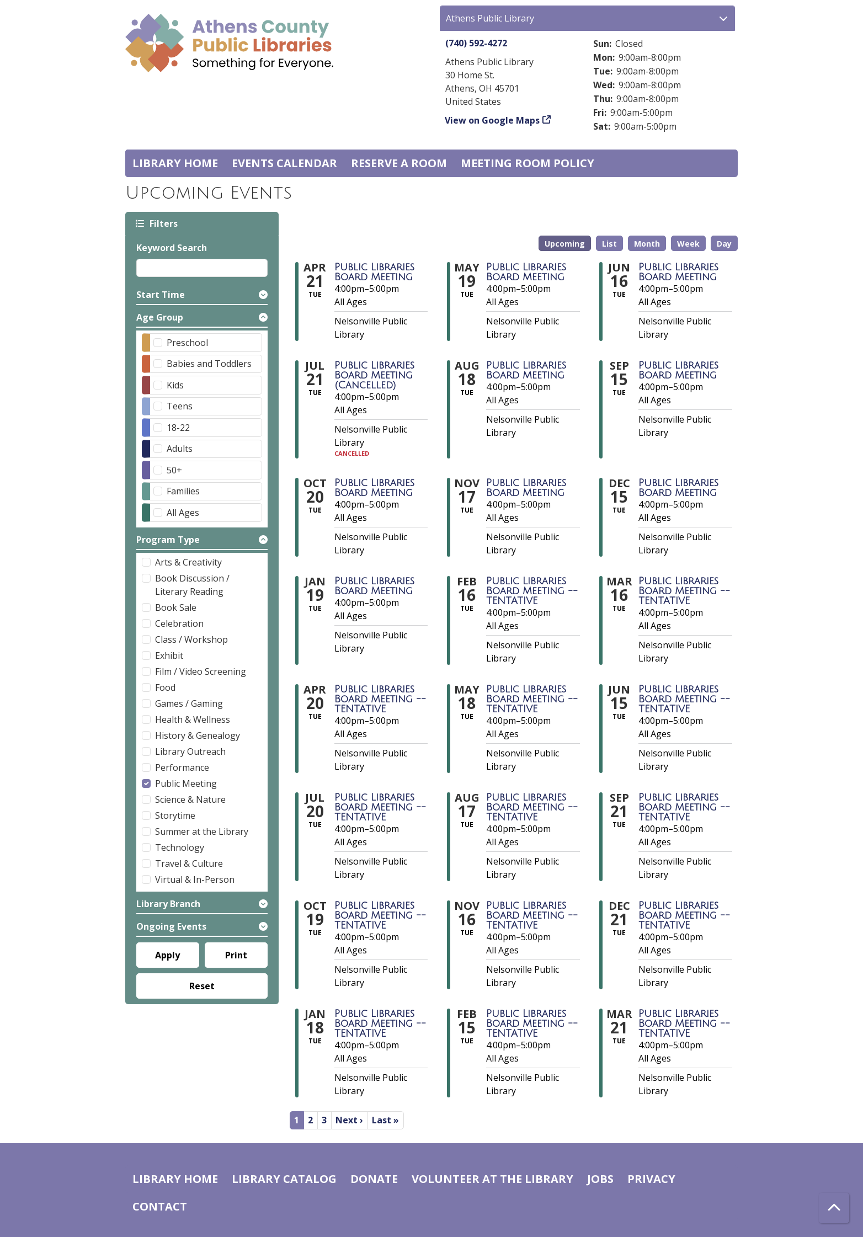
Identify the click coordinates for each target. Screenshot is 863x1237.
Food (165, 687)
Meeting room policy (527, 163)
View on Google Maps (492, 120)
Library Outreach (190, 751)
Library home (175, 163)
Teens (180, 406)
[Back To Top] (834, 1208)
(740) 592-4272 (476, 43)
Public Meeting (186, 783)
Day (724, 243)
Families (183, 491)
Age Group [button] (159, 317)
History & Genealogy (197, 735)
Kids (175, 385)
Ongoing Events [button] (171, 926)
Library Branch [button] (168, 904)
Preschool (187, 343)
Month (647, 243)
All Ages (183, 512)
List (609, 243)
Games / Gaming (189, 703)
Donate (374, 1178)
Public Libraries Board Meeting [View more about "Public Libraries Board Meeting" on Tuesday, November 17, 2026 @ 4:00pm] (526, 488)
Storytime (175, 815)
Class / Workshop (191, 639)
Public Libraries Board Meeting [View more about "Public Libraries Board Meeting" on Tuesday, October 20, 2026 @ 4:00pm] (374, 488)
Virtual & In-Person (195, 879)
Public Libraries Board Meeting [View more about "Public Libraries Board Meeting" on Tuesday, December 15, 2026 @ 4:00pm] (678, 488)
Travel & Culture (189, 863)
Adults (180, 448)
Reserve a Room (399, 163)
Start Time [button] (160, 295)
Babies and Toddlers (209, 364)
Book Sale (175, 607)
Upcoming (565, 243)
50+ (174, 470)
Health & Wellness (192, 719)
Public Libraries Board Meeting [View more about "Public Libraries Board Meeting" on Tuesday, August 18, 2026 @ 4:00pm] (526, 370)
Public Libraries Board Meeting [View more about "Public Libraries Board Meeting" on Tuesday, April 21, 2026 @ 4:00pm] (374, 272)
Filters (163, 223)
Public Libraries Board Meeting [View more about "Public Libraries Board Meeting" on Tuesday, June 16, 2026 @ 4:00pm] (678, 272)
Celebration (179, 623)
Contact (159, 1206)
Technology (179, 847)
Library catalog (284, 1178)
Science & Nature (190, 799)
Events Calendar (284, 163)
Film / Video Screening (200, 671)
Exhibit (169, 655)
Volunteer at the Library (492, 1178)
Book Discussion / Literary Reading (192, 585)
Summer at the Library (201, 831)
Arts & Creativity (188, 562)
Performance (182, 767)
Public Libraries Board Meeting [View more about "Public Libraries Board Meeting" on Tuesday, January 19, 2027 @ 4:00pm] (374, 586)
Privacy (651, 1178)
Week (688, 243)
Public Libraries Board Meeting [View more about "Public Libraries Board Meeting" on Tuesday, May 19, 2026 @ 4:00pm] (526, 272)
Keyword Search (171, 248)
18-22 (178, 428)
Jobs (600, 1178)
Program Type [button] (168, 540)
